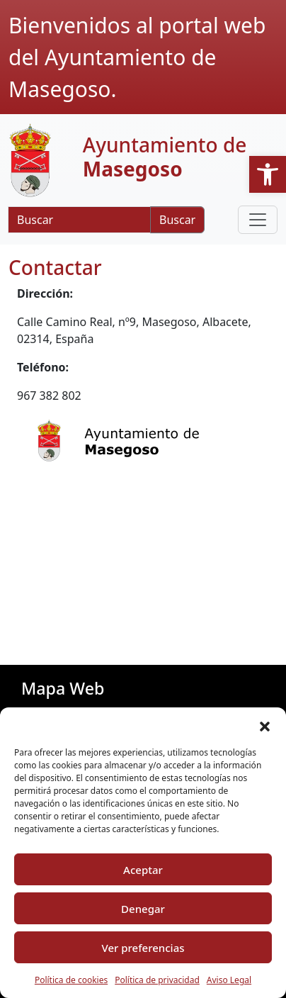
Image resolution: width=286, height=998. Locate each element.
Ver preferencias (142, 948)
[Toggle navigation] (258, 220)
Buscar (177, 220)
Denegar (143, 909)
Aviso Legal (229, 980)
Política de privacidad (157, 980)
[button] (267, 174)
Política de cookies (71, 980)
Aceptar (143, 870)
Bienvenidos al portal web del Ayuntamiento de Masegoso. (136, 57)
